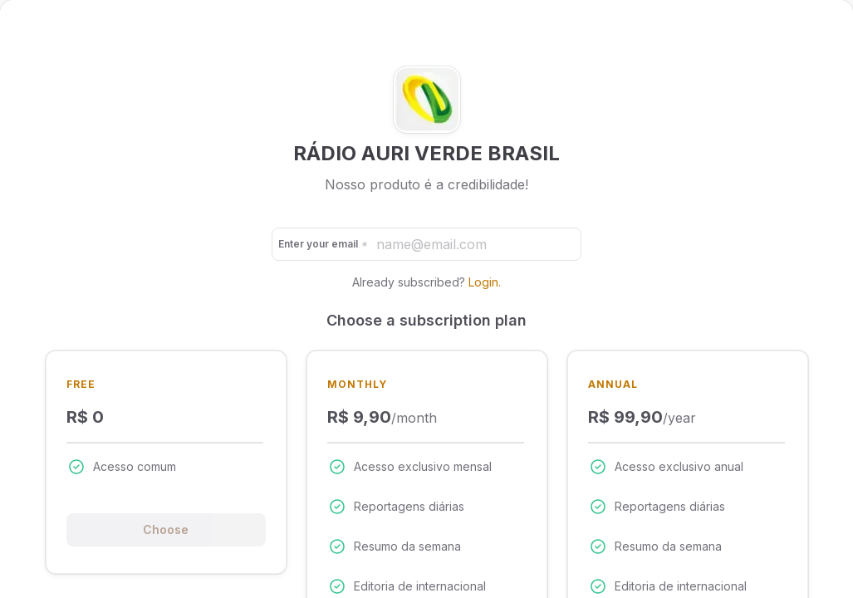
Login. (484, 282)
